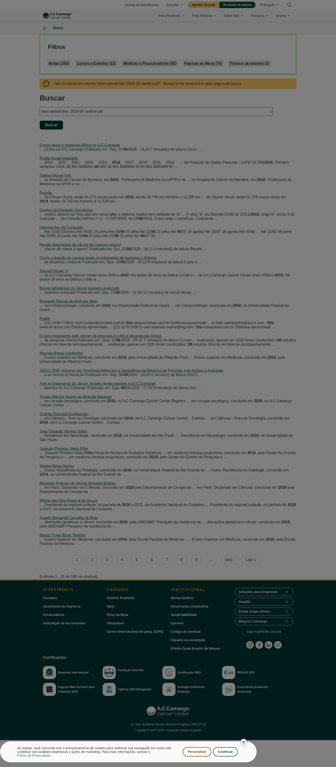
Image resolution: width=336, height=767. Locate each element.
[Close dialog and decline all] (243, 742)
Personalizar (195, 752)
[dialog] (128, 751)
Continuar (225, 752)
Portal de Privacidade (33, 755)
